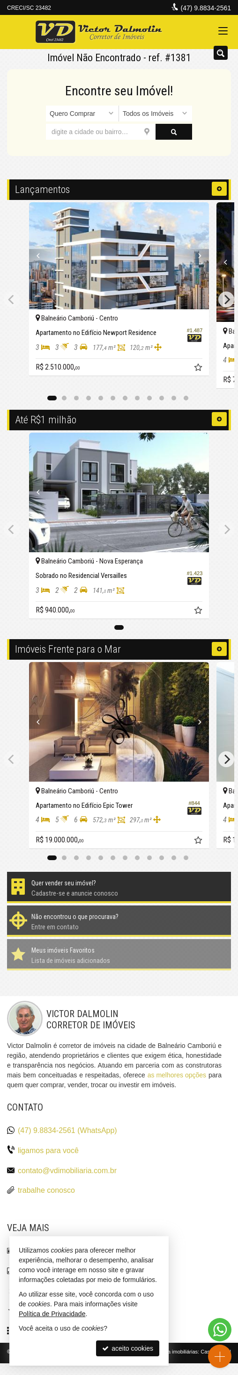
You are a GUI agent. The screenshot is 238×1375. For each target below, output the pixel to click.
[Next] (195, 256)
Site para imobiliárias (174, 1351)
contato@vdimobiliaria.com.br (67, 1171)
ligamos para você (48, 1150)
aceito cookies (127, 1348)
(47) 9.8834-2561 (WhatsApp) (67, 1130)
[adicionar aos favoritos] (199, 368)
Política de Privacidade (52, 1314)
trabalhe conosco (46, 1190)
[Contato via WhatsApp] (219, 1329)
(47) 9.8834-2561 (206, 8)
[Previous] (42, 256)
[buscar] (174, 132)
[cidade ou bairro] (101, 132)
